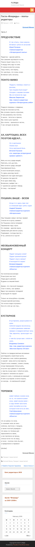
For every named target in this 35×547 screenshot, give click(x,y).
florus (17, 23)
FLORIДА (15, 3)
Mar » (28, 535)
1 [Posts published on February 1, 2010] (6, 523)
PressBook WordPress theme (21, 544)
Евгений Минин (8, 461)
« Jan (6, 535)
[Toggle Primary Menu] (32, 10)
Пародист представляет (10, 457)
